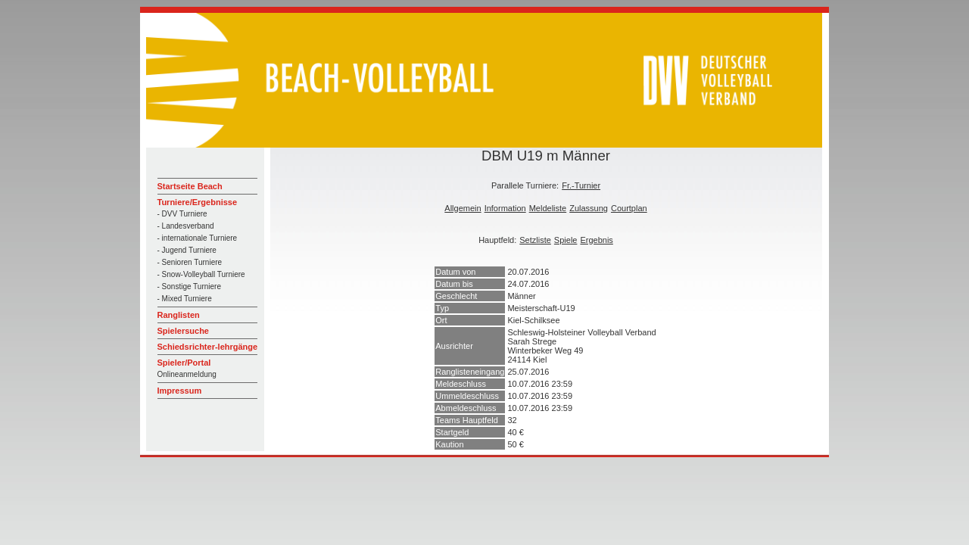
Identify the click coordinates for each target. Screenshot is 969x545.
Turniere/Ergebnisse (197, 202)
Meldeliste (548, 208)
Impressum (179, 390)
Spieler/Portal (184, 362)
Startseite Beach (190, 186)
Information (505, 208)
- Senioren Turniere (190, 262)
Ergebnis (596, 239)
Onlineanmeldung (187, 374)
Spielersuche (183, 330)
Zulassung (588, 208)
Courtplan (629, 208)
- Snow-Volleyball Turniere (201, 274)
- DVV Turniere (182, 214)
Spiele (566, 239)
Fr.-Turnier (581, 185)
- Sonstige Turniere (189, 286)
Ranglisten (178, 314)
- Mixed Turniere (184, 298)
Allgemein (462, 208)
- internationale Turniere (197, 238)
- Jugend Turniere (187, 250)
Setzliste (535, 239)
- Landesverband (185, 226)
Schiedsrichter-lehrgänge (207, 346)
